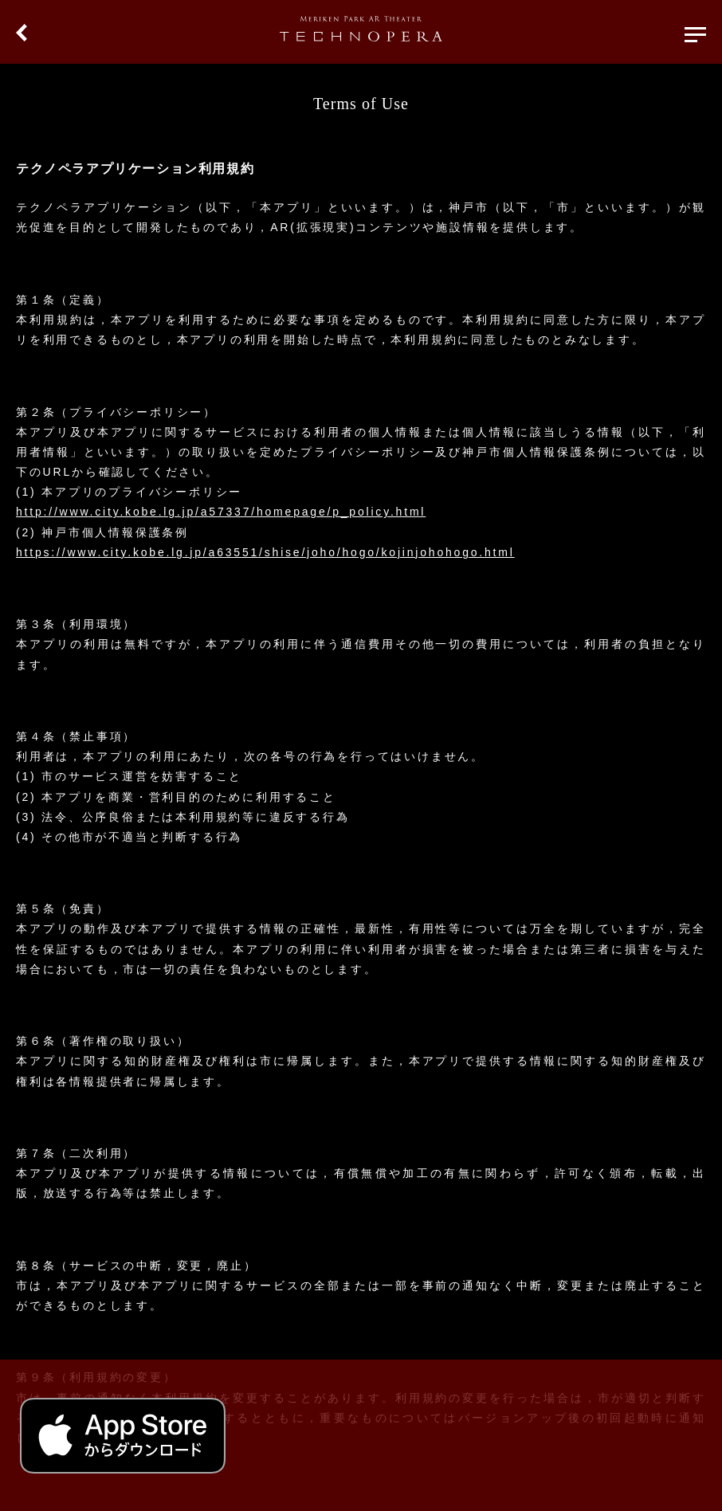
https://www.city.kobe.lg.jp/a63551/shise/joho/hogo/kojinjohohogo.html (265, 552)
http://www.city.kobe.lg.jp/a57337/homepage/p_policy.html (221, 511)
